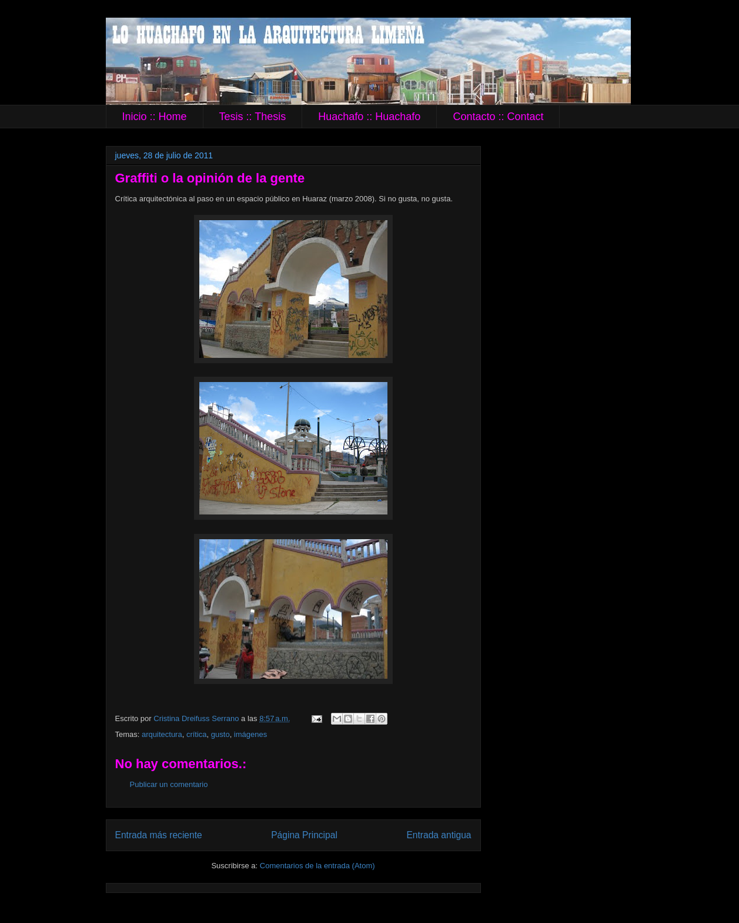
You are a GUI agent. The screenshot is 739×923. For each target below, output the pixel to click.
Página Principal (304, 835)
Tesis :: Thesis (252, 116)
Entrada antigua (438, 835)
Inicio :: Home (154, 116)
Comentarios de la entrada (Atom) (317, 865)
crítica (196, 734)
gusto (220, 734)
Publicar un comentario (169, 784)
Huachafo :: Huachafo (369, 116)
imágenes (250, 734)
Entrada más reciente (158, 835)
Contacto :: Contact (498, 116)
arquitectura (162, 734)
